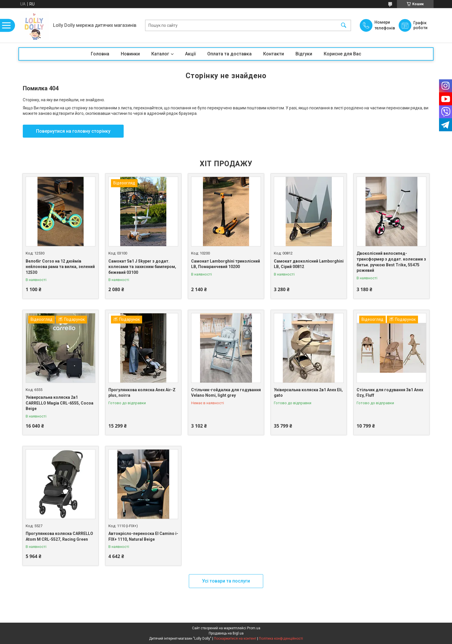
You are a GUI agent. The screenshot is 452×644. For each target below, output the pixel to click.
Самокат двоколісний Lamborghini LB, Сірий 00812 (309, 264)
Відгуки (303, 54)
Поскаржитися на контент (235, 638)
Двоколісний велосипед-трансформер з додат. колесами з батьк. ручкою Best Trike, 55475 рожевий (391, 262)
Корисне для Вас (342, 54)
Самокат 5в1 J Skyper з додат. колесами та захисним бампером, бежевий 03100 (142, 267)
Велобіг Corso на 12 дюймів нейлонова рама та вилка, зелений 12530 (60, 267)
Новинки (130, 54)
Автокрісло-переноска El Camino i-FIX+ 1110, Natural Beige (143, 536)
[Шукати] (344, 25)
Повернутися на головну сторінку (73, 131)
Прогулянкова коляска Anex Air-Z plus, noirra (142, 392)
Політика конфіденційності (281, 638)
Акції (190, 54)
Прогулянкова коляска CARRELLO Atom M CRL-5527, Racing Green (59, 536)
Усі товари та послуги (226, 581)
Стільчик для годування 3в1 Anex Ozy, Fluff (390, 392)
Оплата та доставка (229, 54)
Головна (100, 54)
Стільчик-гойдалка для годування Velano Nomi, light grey (226, 392)
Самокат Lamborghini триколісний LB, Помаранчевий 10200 (225, 264)
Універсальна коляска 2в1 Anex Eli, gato (308, 392)
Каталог (160, 54)
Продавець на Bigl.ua (226, 633)
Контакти (273, 54)
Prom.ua (253, 628)
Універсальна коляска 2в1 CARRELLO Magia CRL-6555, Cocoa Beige (59, 403)
